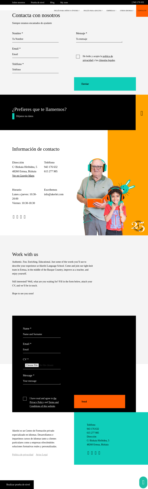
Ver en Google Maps (23, 178)
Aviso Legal (42, 457)
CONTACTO (142, 11)
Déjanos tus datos (24, 119)
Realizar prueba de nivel (17, 484)
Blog (52, 2)
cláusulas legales (107, 60)
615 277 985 (93, 435)
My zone (64, 2)
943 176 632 (138, 2)
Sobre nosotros (18, 2)
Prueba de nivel (37, 2)
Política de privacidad (22, 457)
